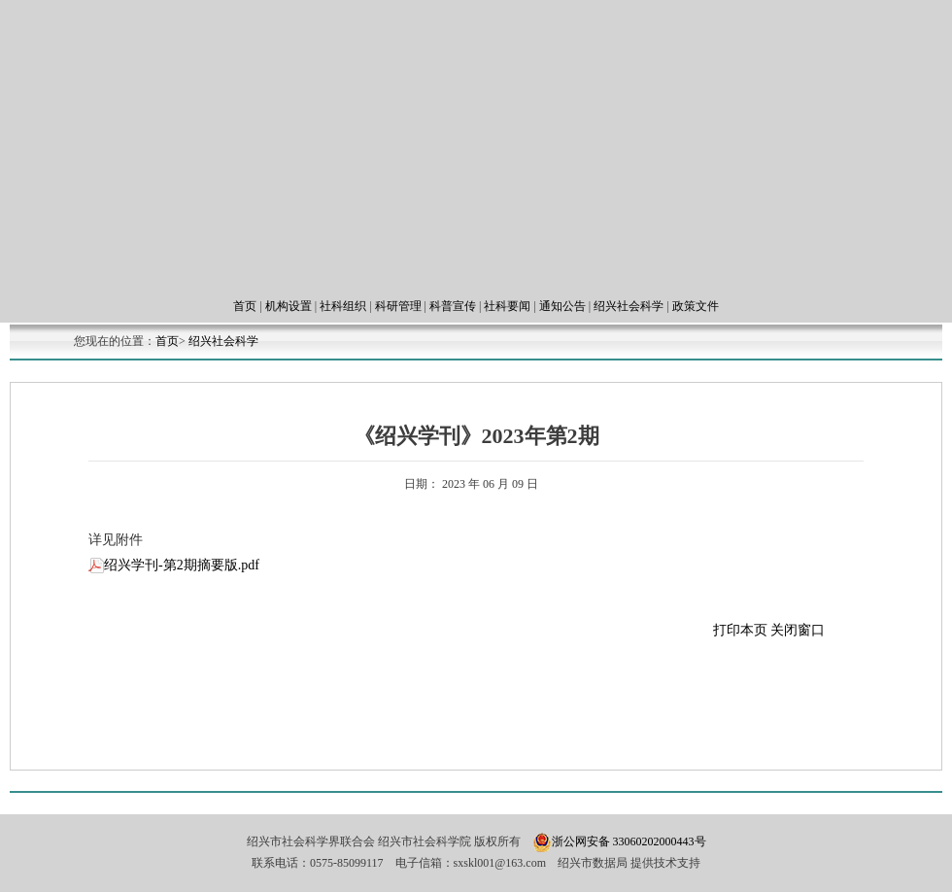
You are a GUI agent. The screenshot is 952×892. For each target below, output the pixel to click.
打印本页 (742, 630)
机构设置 (288, 306)
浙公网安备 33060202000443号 (629, 841)
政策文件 (695, 306)
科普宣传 (452, 306)
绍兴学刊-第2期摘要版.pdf (173, 565)
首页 (244, 306)
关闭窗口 (797, 630)
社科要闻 (507, 306)
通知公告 (562, 306)
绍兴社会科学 (628, 306)
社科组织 (343, 306)
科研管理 (398, 306)
